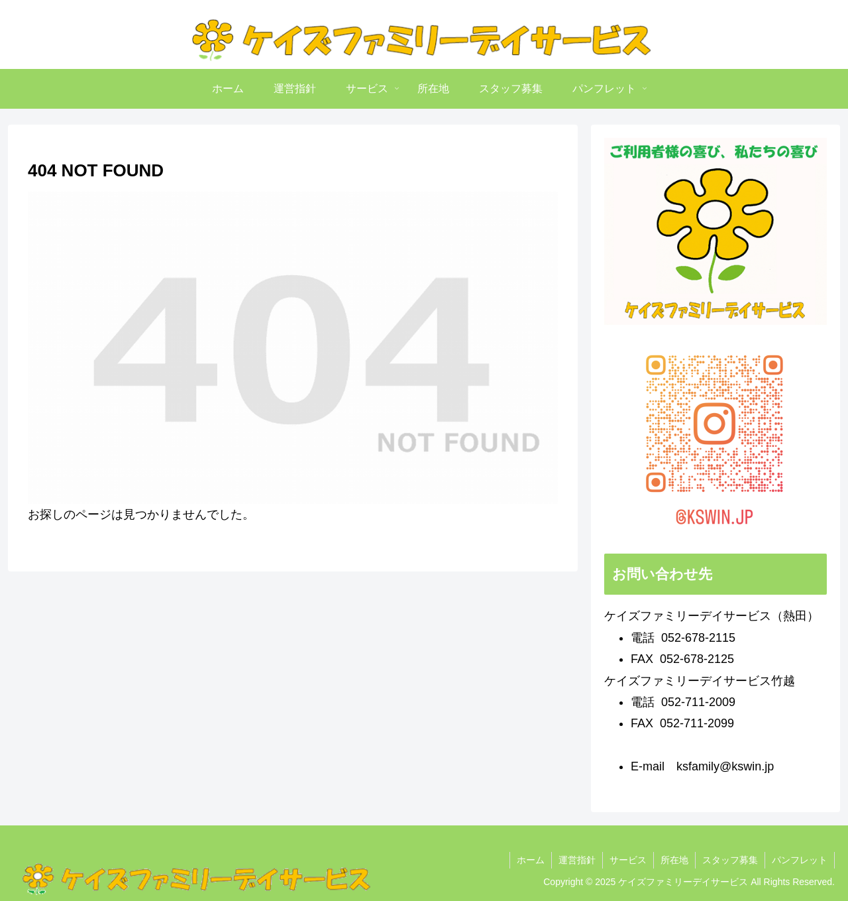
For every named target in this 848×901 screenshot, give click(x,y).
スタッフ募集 (730, 860)
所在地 (674, 860)
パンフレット (799, 860)
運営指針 (577, 860)
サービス (628, 860)
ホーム (531, 860)
